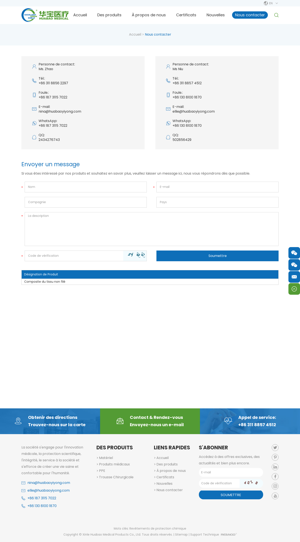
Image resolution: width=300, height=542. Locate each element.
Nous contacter (250, 15)
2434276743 (49, 139)
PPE (102, 470)
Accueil (80, 15)
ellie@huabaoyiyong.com (193, 111)
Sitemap (181, 534)
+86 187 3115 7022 (53, 125)
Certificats (186, 15)
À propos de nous (149, 15)
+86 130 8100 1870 (187, 125)
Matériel (106, 457)
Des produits (109, 15)
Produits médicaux (114, 464)
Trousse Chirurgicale (116, 477)
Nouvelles (216, 15)
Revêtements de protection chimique (157, 528)
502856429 (181, 139)
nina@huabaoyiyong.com (60, 111)
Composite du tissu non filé (44, 281)
